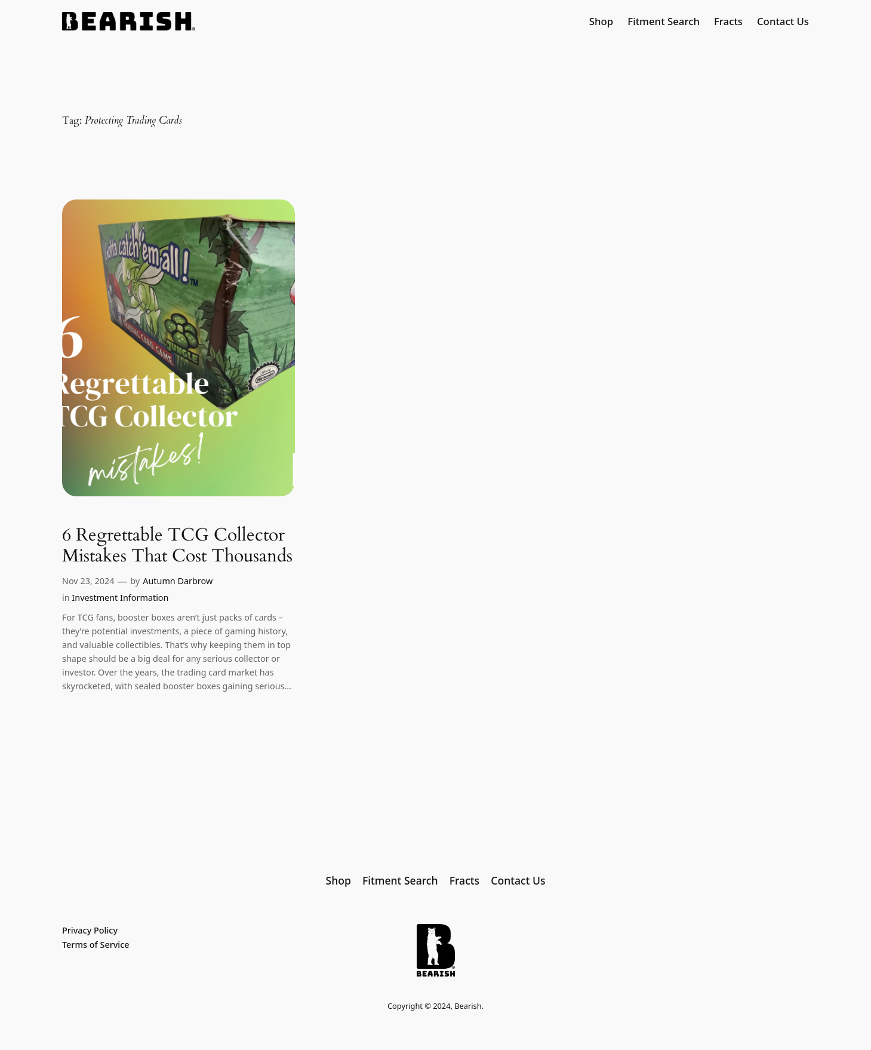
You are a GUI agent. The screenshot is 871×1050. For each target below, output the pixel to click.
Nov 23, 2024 (88, 581)
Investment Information (120, 597)
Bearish (467, 1005)
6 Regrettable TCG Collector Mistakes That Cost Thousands (177, 546)
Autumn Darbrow (178, 581)
